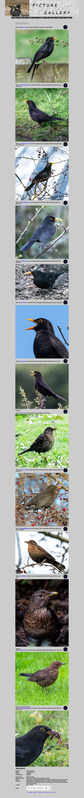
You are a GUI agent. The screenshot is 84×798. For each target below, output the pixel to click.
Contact (59, 17)
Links (51, 17)
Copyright (41, 17)
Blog (22, 17)
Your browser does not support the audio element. (38, 788)
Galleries (30, 17)
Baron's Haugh (24, 27)
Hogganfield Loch (25, 528)
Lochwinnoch (24, 261)
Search (68, 17)
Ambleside (23, 576)
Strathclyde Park (25, 85)
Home (15, 17)
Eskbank (23, 650)
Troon (22, 413)
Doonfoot (23, 302)
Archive (50, 792)
